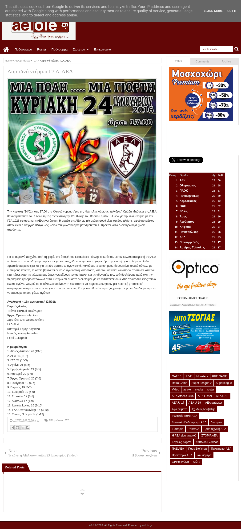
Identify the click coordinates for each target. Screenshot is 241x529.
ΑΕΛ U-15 (222, 396)
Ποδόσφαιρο (23, 49)
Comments (202, 61)
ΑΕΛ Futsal (205, 396)
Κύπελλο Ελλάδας (207, 442)
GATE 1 (177, 376)
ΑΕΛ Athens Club (182, 396)
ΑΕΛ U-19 (195, 402)
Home (6, 49)
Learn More (213, 11)
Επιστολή (193, 429)
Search (236, 49)
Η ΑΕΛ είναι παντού (184, 435)
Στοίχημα (79, 49)
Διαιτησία (216, 422)
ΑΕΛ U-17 (178, 402)
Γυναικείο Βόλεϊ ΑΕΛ (184, 415)
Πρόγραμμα (59, 49)
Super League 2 (202, 383)
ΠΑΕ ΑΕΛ (178, 448)
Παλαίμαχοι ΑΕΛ (221, 448)
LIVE (189, 376)
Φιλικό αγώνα (180, 461)
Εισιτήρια (177, 429)
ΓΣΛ (67, 420)
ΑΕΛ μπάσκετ (56, 420)
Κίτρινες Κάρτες (181, 442)
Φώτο (196, 461)
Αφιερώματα (179, 409)
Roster (41, 49)
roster (210, 389)
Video (178, 60)
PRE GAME (219, 376)
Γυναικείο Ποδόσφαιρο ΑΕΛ (189, 422)
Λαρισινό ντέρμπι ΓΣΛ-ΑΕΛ (40, 71)
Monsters (202, 376)
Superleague (224, 383)
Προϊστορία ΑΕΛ (182, 455)
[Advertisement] (93, 242)
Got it (232, 11)
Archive (226, 61)
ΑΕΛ (92, 525)
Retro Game (179, 383)
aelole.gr (147, 525)
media (199, 389)
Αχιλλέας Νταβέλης (203, 409)
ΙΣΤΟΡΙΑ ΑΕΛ (209, 435)
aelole (187, 389)
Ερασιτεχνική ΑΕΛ (215, 429)
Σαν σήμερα (204, 455)
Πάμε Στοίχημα (197, 448)
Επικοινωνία (102, 49)
